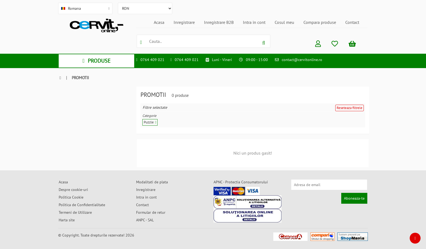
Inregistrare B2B (219, 22)
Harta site (67, 220)
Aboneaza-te (354, 198)
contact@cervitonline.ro (302, 59)
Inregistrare (184, 22)
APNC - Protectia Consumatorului (241, 182)
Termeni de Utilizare (75, 212)
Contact (352, 22)
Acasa (159, 22)
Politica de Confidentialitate (82, 204)
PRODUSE (96, 60)
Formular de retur (150, 212)
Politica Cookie (71, 197)
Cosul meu (284, 22)
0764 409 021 (152, 59)
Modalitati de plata (152, 182)
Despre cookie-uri (73, 189)
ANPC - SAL (145, 220)
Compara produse (319, 22)
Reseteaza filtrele (349, 108)
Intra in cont (254, 22)
